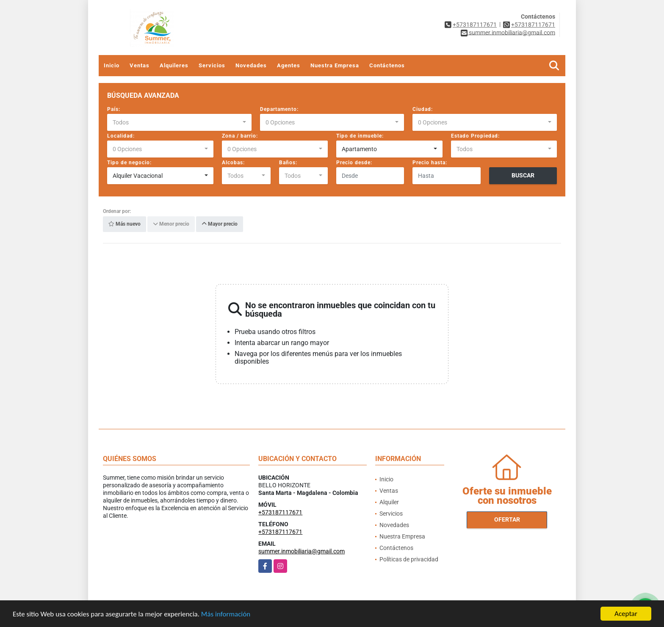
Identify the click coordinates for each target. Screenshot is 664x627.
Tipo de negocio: (129, 163)
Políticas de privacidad (408, 559)
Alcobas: (233, 163)
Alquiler (389, 502)
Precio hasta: (429, 163)
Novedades (251, 65)
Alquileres (174, 65)
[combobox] (179, 122)
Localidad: (121, 136)
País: (113, 109)
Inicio (111, 65)
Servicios (212, 65)
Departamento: (279, 109)
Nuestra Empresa (334, 65)
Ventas (139, 65)
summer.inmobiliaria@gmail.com (301, 551)
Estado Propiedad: (475, 136)
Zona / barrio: (240, 136)
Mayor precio (220, 224)
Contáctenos (387, 65)
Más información (225, 614)
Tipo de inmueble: (360, 136)
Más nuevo (124, 224)
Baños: (288, 163)
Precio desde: (354, 163)
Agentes (288, 65)
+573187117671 (475, 24)
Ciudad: (422, 109)
